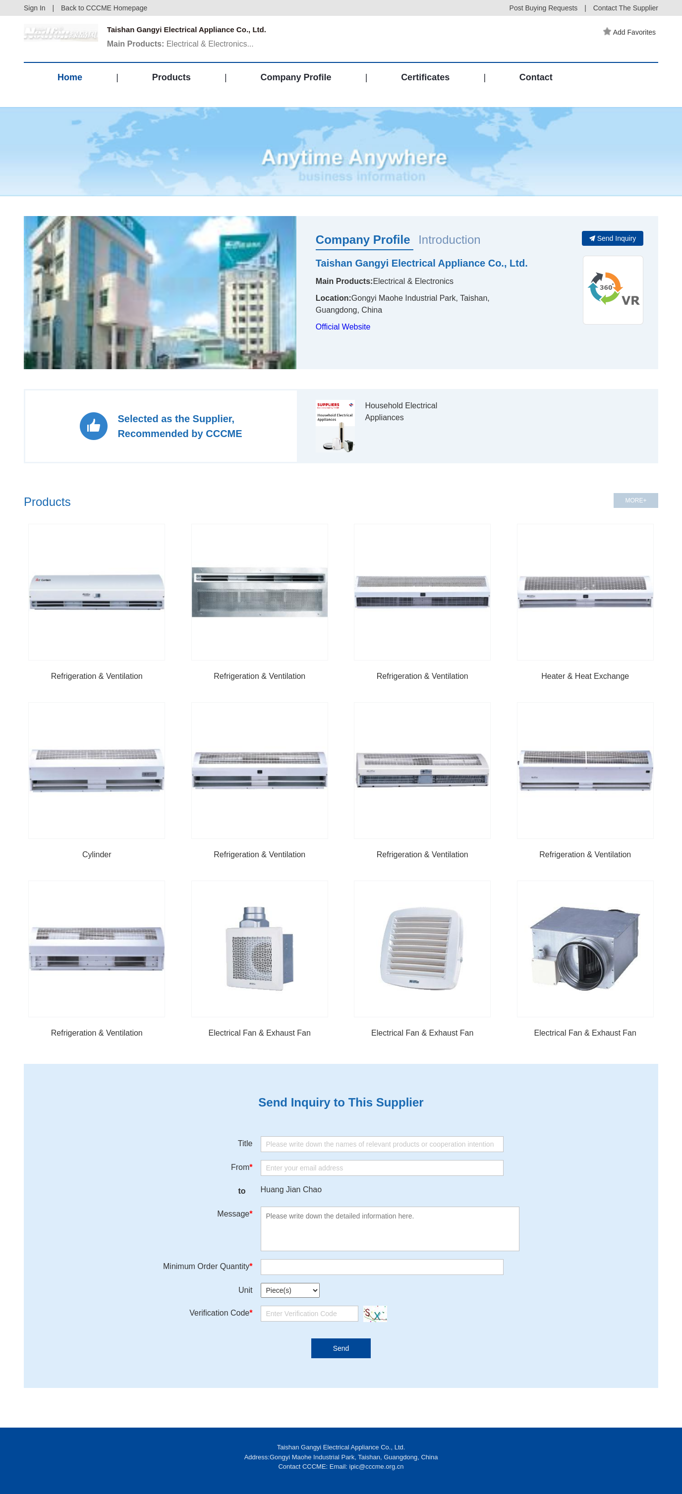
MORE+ (635, 500)
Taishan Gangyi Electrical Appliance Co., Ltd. (422, 263)
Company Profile (295, 86)
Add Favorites (632, 32)
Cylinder (97, 854)
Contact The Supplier (625, 8)
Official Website (343, 327)
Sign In (35, 8)
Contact (536, 86)
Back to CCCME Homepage (104, 8)
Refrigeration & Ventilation (97, 676)
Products (171, 86)
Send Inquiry (612, 238)
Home (69, 86)
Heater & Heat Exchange (585, 676)
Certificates (425, 86)
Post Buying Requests (544, 8)
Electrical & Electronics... (184, 46)
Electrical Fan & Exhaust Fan (260, 1033)
